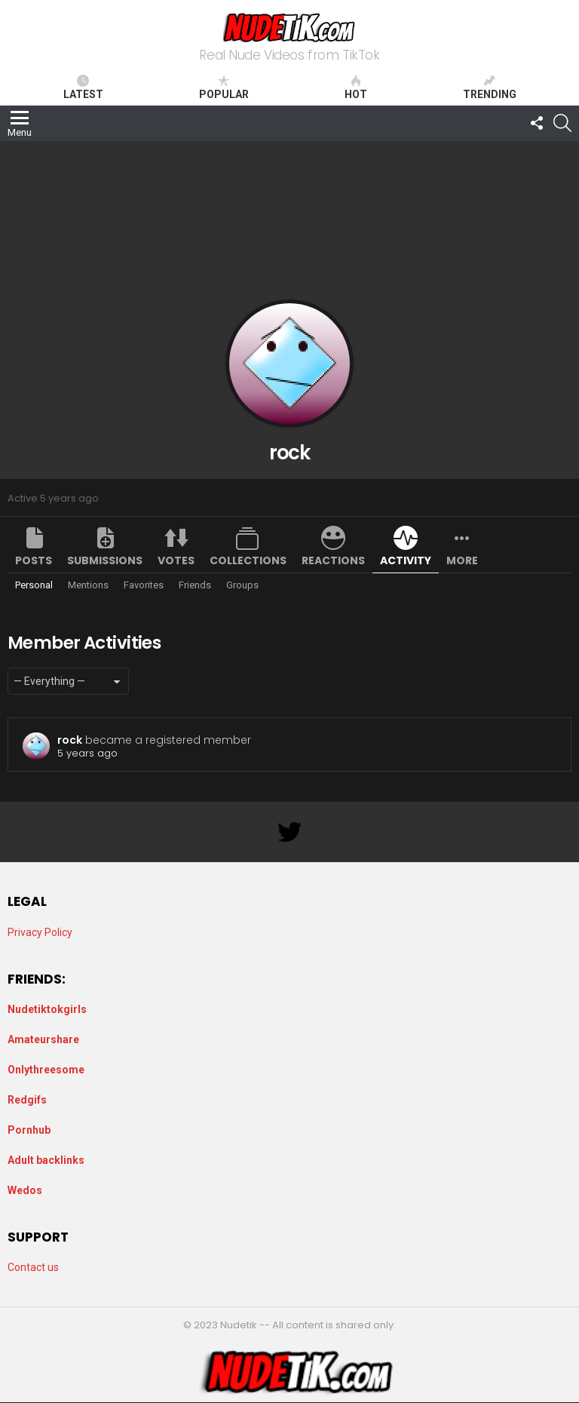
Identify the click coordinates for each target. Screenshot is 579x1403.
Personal (34, 585)
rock (69, 740)
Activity (405, 560)
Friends (195, 585)
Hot (356, 87)
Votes (176, 560)
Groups (242, 585)
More (462, 560)
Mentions (88, 585)
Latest (83, 87)
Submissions (104, 560)
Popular (224, 87)
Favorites (144, 585)
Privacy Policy (40, 932)
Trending (489, 87)
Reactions (333, 560)
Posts (33, 560)
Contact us (33, 1267)
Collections (248, 560)
